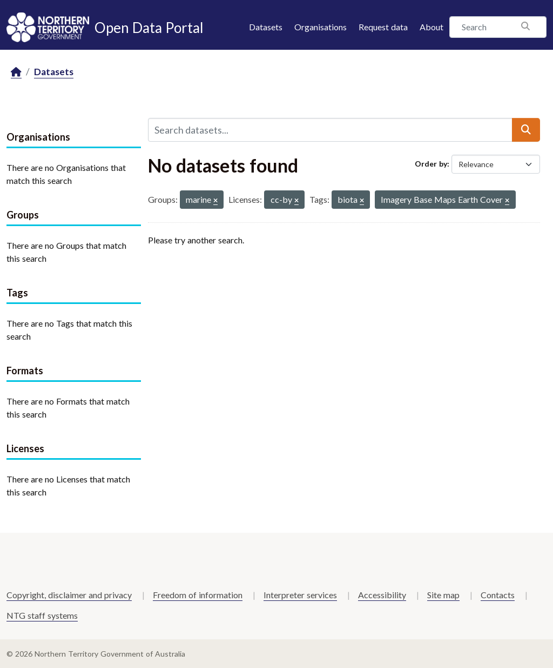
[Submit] (526, 130)
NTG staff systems (42, 615)
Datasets (265, 27)
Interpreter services (300, 595)
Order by (431, 163)
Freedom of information (197, 595)
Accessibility (382, 595)
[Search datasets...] (330, 130)
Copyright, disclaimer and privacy (69, 595)
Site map (443, 595)
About (431, 27)
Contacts (498, 595)
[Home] (16, 72)
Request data (383, 27)
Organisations (320, 27)
